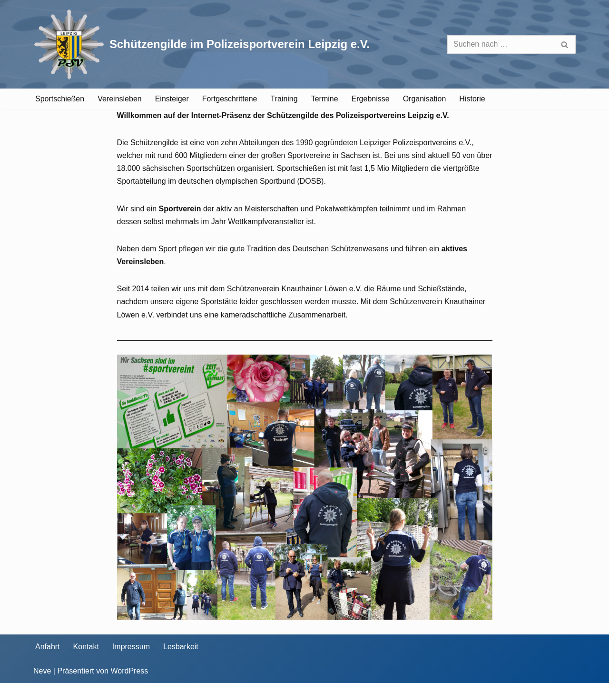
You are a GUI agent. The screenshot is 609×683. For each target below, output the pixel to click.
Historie (472, 99)
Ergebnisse (371, 99)
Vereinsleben (120, 99)
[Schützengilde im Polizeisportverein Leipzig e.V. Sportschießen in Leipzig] (201, 44)
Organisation (424, 99)
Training (283, 99)
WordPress (129, 671)
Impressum (131, 647)
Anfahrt (47, 647)
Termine (324, 99)
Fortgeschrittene (229, 99)
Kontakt (86, 647)
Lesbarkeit (180, 647)
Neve (42, 671)
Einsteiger (172, 99)
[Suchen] (500, 44)
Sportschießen (59, 99)
